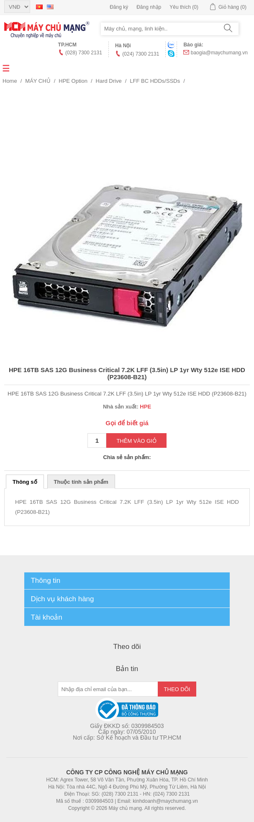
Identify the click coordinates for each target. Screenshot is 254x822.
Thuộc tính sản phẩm (81, 482)
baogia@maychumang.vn (219, 53)
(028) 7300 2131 (83, 53)
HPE (145, 406)
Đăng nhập (148, 7)
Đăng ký (119, 7)
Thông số (25, 482)
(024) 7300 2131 (140, 54)
